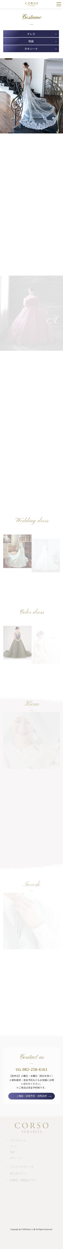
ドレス (31, 34)
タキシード (31, 49)
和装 (31, 41)
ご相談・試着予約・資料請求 (31, 1096)
